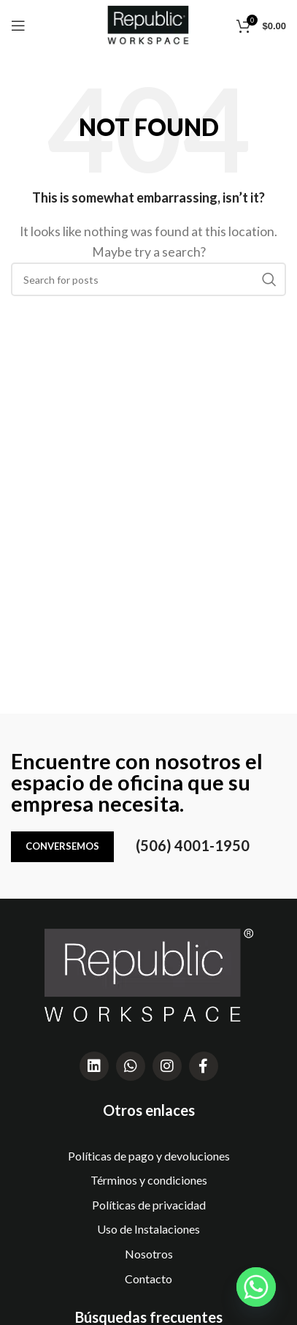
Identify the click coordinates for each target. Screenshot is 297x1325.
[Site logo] (148, 24)
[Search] (148, 279)
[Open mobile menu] (18, 25)
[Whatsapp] (256, 1287)
